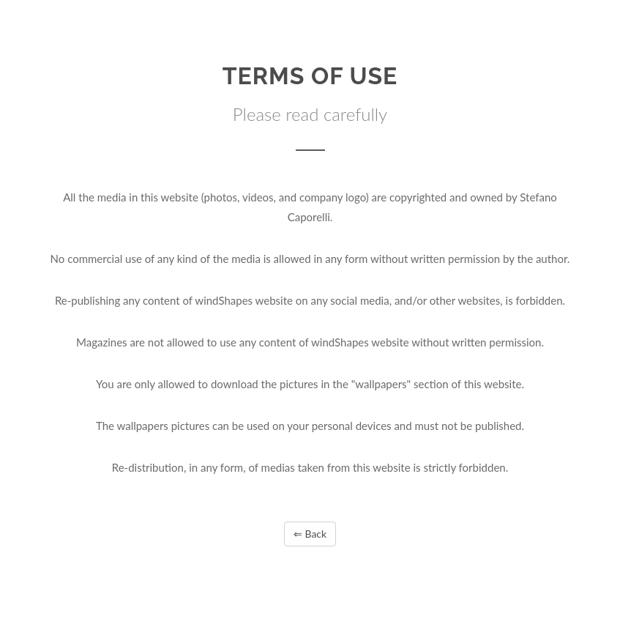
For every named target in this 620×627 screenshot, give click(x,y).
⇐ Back (310, 533)
